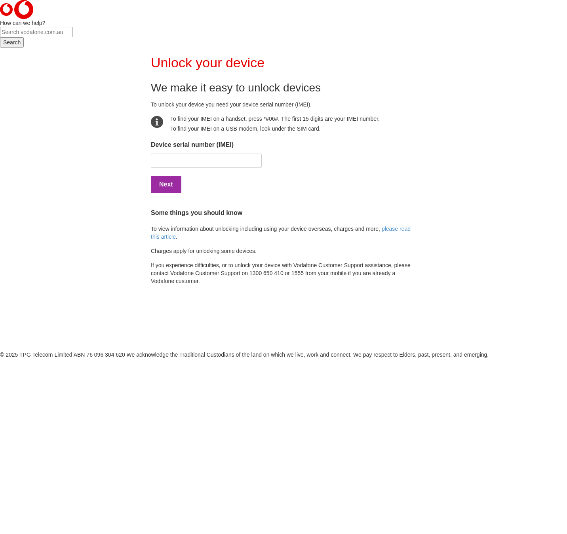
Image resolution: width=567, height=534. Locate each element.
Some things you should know (196, 212)
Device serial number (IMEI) (192, 144)
